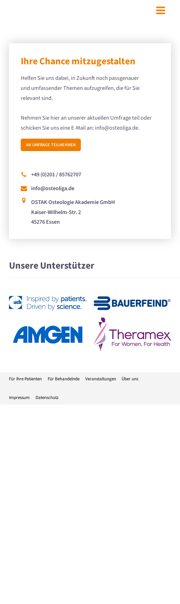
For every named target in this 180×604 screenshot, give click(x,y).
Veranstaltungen (100, 379)
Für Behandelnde (63, 379)
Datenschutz (47, 397)
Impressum (19, 397)
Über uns (130, 379)
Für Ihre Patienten (25, 379)
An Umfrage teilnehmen (51, 145)
